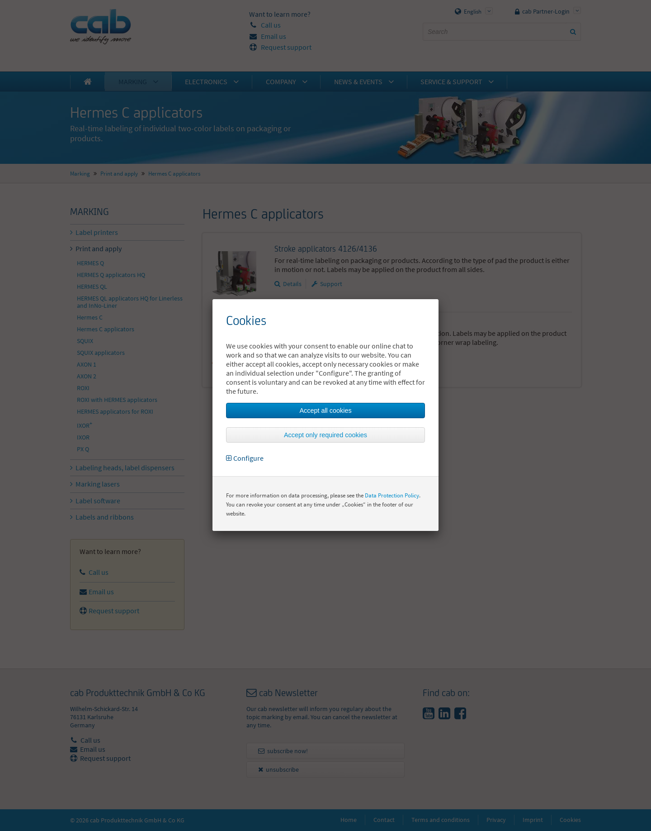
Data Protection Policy (392, 495)
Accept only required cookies (325, 435)
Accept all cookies (325, 410)
